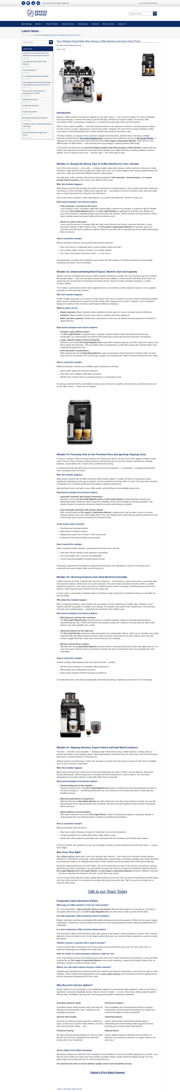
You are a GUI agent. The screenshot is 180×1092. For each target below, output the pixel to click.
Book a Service (108, 24)
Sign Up (65, 3)
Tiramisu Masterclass (30, 71)
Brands (38, 24)
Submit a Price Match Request (107, 1072)
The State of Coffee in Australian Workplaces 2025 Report (37, 126)
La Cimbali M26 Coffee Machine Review (36, 77)
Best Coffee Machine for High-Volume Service (35, 135)
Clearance (95, 24)
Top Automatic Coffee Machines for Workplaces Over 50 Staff (34, 93)
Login (57, 3)
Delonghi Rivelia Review (30, 107)
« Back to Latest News (64, 1089)
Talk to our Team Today (107, 891)
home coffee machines (111, 974)
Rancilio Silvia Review (30, 113)
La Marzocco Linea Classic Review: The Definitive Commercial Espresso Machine (36, 55)
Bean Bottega (27, 24)
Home (23, 35)
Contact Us (122, 24)
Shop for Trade (52, 24)
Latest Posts (27, 49)
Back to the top (77, 1089)
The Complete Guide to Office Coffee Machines (35, 64)
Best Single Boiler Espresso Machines (35, 119)
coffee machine (67, 856)
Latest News (29, 35)
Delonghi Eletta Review (30, 101)
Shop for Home (68, 24)
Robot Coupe (83, 24)
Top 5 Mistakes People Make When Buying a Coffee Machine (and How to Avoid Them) (37, 85)
